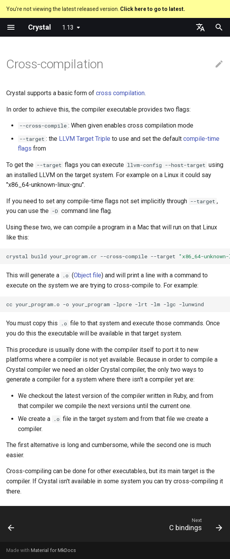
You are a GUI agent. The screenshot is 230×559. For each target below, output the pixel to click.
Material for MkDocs (53, 550)
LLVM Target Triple (84, 138)
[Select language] (200, 27)
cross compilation (120, 93)
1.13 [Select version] (68, 27)
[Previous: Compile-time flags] (12, 526)
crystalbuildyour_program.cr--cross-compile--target (118, 256)
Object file (87, 275)
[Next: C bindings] (194, 526)
